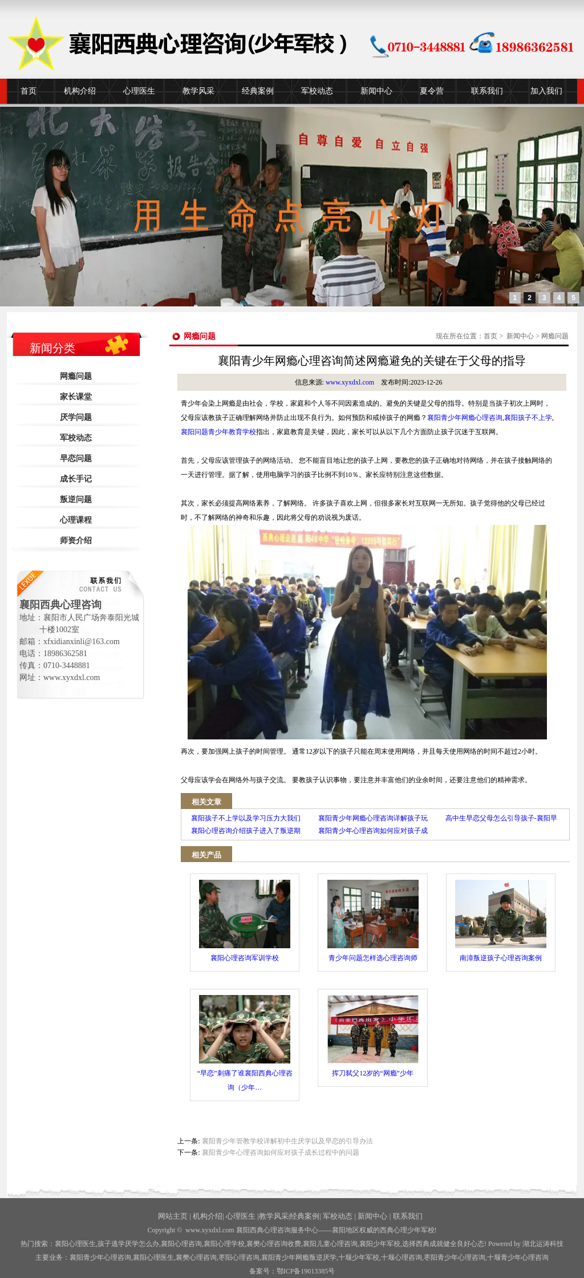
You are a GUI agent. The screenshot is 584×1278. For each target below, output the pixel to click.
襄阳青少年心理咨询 (100, 1257)
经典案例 (258, 91)
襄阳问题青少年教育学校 (218, 432)
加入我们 (546, 91)
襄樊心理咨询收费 (273, 1244)
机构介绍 (80, 91)
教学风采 (198, 91)
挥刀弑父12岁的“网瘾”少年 (373, 1036)
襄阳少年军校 (379, 1244)
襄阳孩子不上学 (528, 418)
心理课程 (76, 520)
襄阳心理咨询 (181, 1244)
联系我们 (487, 91)
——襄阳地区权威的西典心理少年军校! (377, 1230)
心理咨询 (401, 1257)
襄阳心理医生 (75, 1244)
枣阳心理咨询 (238, 1257)
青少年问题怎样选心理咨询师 (373, 921)
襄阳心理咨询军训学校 (244, 921)
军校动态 (317, 91)
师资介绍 (76, 540)
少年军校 (358, 1257)
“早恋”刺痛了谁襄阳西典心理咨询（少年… (245, 1043)
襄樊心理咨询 (196, 1257)
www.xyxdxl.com (350, 382)
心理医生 (139, 91)
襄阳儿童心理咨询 (330, 1244)
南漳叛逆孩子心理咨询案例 (500, 921)
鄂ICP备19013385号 (306, 1271)
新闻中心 (376, 91)
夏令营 (432, 91)
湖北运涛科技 (542, 1244)
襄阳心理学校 (224, 1244)
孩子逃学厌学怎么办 (128, 1244)
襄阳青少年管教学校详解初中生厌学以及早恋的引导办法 (287, 1141)
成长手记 (76, 479)
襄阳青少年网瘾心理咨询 (464, 418)
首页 (28, 91)
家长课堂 (76, 397)
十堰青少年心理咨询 (518, 1257)
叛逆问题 (76, 499)
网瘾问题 (76, 376)
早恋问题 (76, 458)
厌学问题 (76, 417)
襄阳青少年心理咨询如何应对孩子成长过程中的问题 (280, 1152)
